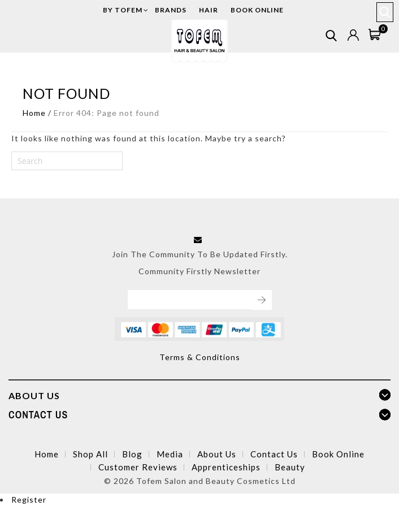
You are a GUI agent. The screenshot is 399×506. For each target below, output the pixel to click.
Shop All (90, 454)
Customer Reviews (137, 467)
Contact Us (274, 454)
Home (34, 113)
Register (28, 499)
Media (170, 454)
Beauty (290, 467)
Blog (132, 454)
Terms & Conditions (199, 357)
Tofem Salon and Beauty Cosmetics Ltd (216, 481)
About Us (216, 454)
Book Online (338, 454)
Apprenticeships (226, 467)
